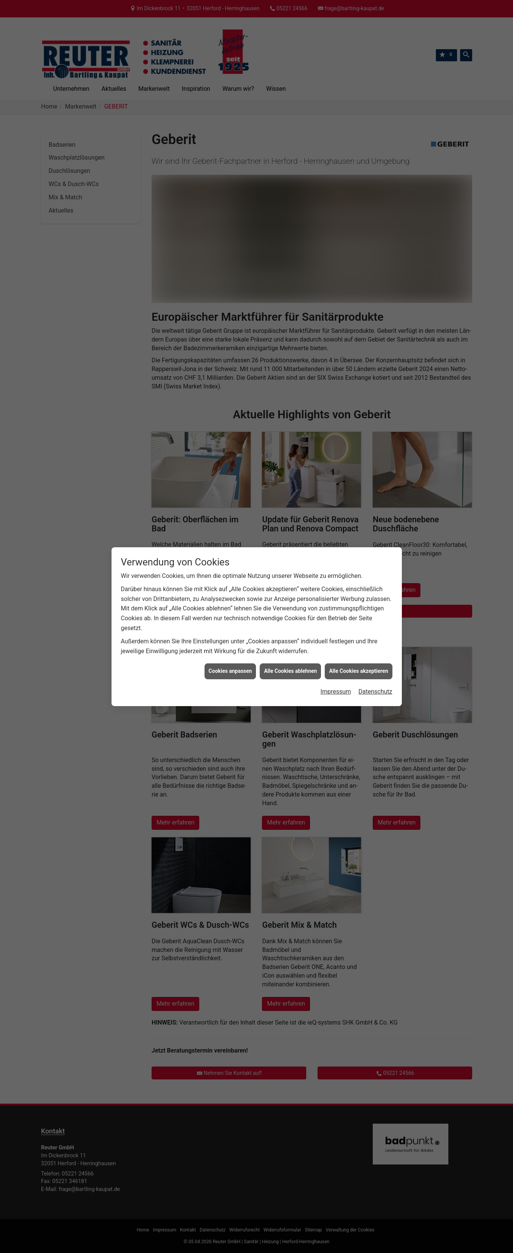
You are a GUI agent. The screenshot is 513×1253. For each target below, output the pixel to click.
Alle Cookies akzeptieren (358, 671)
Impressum (336, 691)
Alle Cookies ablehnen (290, 671)
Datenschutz (375, 691)
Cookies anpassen (230, 671)
